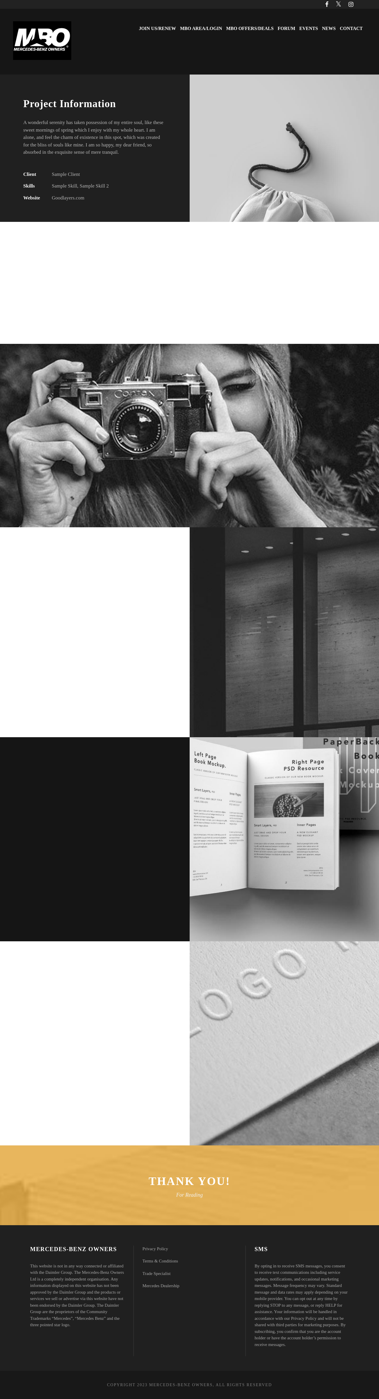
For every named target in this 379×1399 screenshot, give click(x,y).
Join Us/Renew (157, 28)
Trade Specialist (157, 1273)
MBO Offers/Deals (249, 28)
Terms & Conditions (160, 1261)
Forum (286, 28)
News (329, 28)
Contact (351, 28)
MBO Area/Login (201, 28)
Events (308, 28)
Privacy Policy (155, 1248)
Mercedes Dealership (161, 1285)
